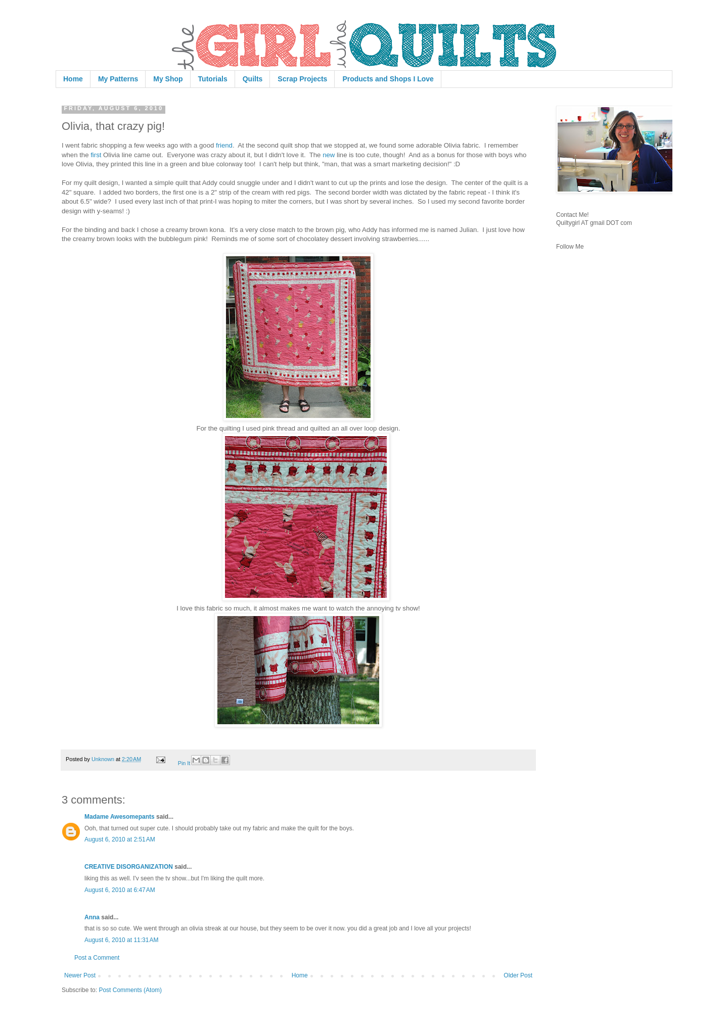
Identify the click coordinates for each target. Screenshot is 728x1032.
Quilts (253, 79)
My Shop (168, 79)
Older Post (518, 975)
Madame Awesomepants (119, 816)
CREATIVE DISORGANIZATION (128, 866)
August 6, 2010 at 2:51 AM (119, 839)
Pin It (184, 763)
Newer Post (80, 975)
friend (224, 145)
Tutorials (213, 79)
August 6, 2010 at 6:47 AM (119, 890)
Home (73, 79)
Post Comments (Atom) (130, 990)
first (95, 155)
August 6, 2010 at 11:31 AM (121, 940)
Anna (92, 917)
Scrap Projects (302, 79)
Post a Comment (96, 957)
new (329, 155)
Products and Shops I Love (387, 79)
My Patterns (118, 79)
